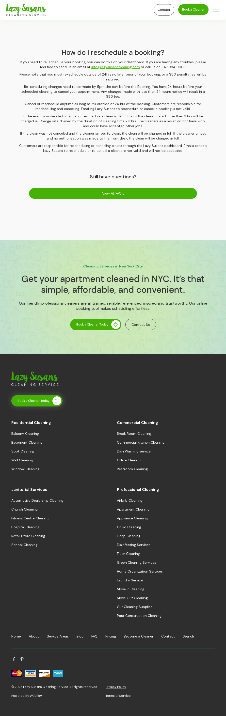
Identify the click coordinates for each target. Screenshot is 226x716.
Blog (80, 636)
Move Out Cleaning (132, 598)
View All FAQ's (113, 193)
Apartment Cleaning (133, 509)
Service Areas (58, 636)
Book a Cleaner (193, 9)
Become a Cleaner (138, 636)
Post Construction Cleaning (139, 615)
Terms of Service (118, 696)
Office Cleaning (129, 460)
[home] (79, 9)
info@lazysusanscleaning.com (115, 67)
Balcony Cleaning (25, 433)
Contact (164, 10)
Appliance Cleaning (132, 518)
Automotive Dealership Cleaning (37, 500)
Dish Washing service (134, 451)
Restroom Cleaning (132, 469)
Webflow (36, 696)
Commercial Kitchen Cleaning (140, 442)
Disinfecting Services (133, 545)
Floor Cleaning (128, 553)
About (34, 636)
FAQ (94, 636)
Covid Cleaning (129, 527)
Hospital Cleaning (25, 527)
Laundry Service (130, 580)
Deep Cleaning (128, 536)
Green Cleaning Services (136, 562)
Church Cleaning (24, 509)
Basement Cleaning (26, 442)
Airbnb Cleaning (129, 500)
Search (188, 636)
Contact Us (140, 324)
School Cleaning (24, 545)
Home (16, 636)
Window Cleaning (25, 469)
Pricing (110, 636)
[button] (215, 10)
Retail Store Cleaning (28, 536)
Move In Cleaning (130, 589)
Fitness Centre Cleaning (30, 518)
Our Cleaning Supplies (134, 607)
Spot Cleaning (22, 451)
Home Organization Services (140, 571)
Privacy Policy (116, 687)
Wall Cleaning (22, 460)
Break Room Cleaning (134, 433)
